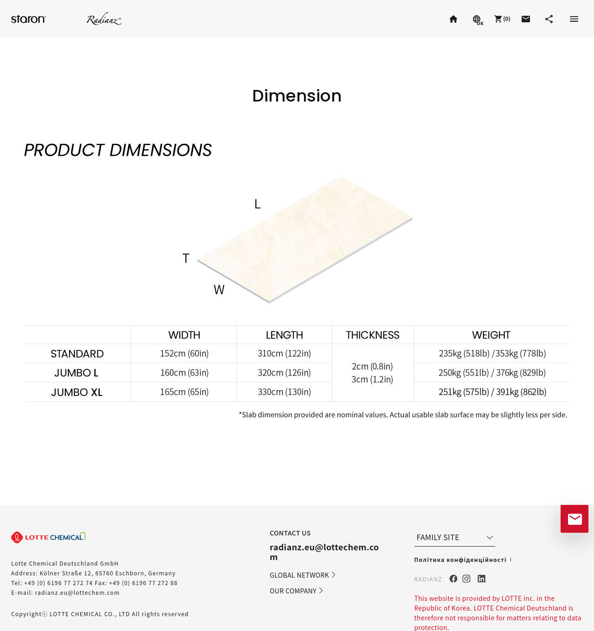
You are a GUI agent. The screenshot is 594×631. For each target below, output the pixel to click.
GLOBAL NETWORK (303, 574)
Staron (29, 18)
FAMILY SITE (455, 536)
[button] (501, 18)
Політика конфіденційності (460, 559)
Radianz (104, 18)
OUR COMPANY (297, 590)
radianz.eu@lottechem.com (77, 592)
